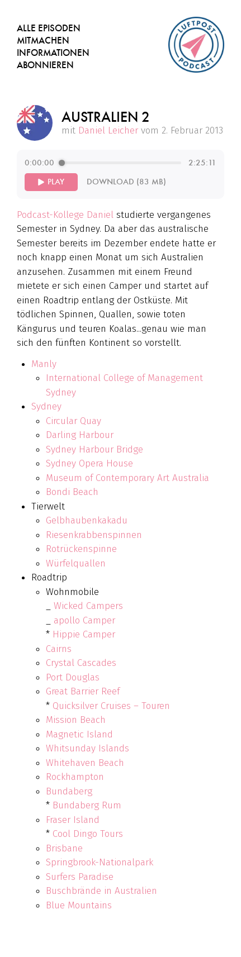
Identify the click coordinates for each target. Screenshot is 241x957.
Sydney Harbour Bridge (94, 449)
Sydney (46, 406)
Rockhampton (75, 777)
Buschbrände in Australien (101, 891)
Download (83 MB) (126, 182)
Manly (43, 364)
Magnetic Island (79, 734)
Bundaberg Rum (87, 805)
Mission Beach (76, 720)
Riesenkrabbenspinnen (94, 535)
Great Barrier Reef (83, 691)
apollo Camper (84, 620)
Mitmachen (43, 40)
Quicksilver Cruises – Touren (111, 706)
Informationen (53, 53)
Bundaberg (69, 791)
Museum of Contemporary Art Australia (127, 478)
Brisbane (64, 848)
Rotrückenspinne (81, 549)
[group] (120, 174)
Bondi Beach (72, 492)
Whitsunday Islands (87, 748)
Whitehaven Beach (85, 763)
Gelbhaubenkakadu (86, 520)
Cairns (59, 649)
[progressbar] (121, 163)
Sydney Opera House (89, 463)
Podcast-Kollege (50, 215)
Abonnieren (45, 65)
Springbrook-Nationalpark (99, 862)
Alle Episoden (49, 28)
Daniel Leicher (108, 130)
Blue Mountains (79, 905)
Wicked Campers (88, 606)
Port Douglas (73, 677)
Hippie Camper (84, 634)
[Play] (51, 182)
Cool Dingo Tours (88, 834)
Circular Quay (73, 421)
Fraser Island (73, 820)
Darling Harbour (80, 435)
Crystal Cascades (81, 663)
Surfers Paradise (80, 877)
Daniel (100, 215)
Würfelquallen (76, 563)
